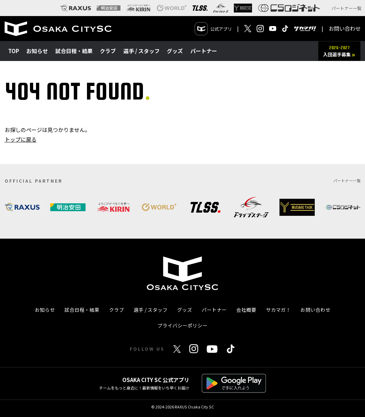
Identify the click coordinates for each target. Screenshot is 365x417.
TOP (13, 51)
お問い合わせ (345, 28)
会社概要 (246, 309)
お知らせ (37, 51)
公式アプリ (213, 28)
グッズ (175, 51)
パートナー (203, 51)
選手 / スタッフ (141, 51)
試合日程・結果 (74, 51)
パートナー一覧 (346, 8)
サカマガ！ (278, 309)
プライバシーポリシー (182, 325)
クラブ (108, 51)
